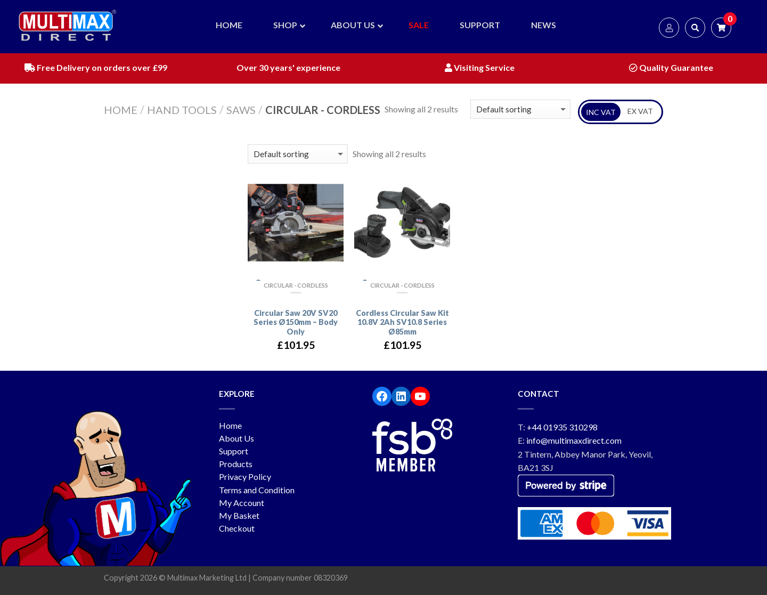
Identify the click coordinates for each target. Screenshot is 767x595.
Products (235, 464)
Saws (241, 109)
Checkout (237, 528)
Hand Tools (182, 109)
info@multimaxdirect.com (574, 440)
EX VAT (640, 111)
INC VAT (601, 112)
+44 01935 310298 (562, 427)
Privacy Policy (245, 476)
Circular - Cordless (296, 285)
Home (120, 109)
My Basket (239, 515)
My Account (241, 503)
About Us (236, 438)
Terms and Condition (257, 490)
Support (233, 451)
